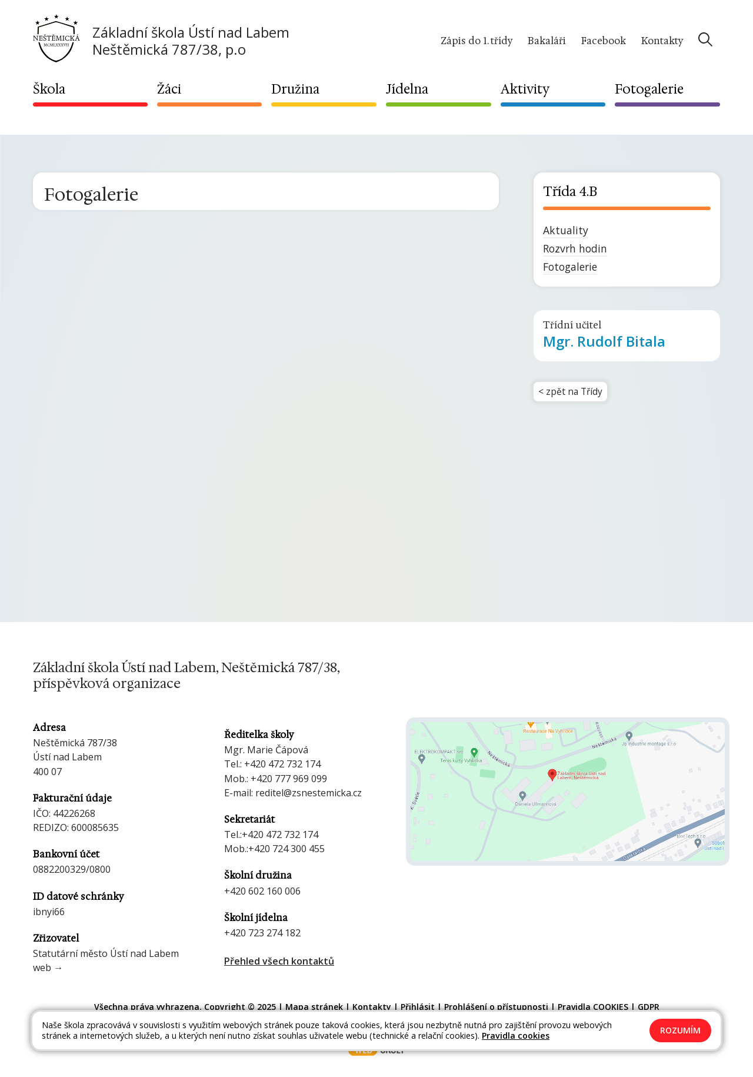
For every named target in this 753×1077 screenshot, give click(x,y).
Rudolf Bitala (604, 341)
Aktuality (565, 230)
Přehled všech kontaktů (279, 961)
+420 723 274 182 (262, 932)
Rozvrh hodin (575, 248)
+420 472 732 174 (282, 763)
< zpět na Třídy (571, 392)
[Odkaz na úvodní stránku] (161, 39)
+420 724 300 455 (286, 848)
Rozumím (680, 1030)
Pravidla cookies (515, 1035)
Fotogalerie (570, 267)
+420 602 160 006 (262, 891)
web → (48, 967)
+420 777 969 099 (289, 778)
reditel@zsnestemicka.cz (308, 792)
